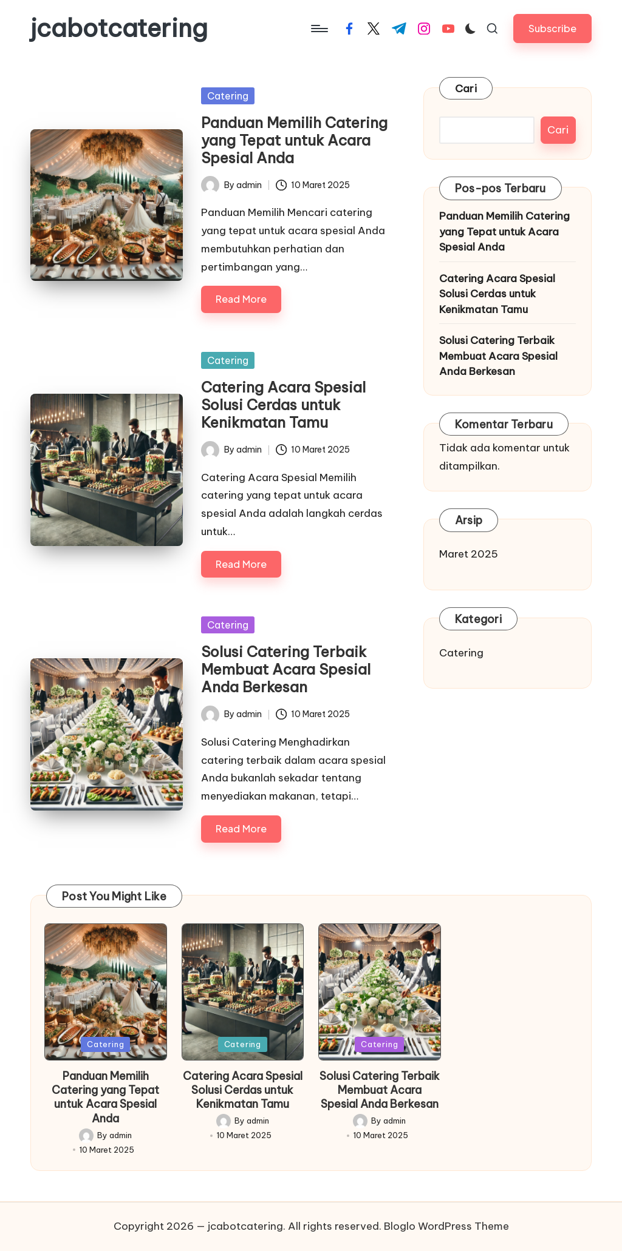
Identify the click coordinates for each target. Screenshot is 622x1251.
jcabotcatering (119, 28)
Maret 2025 (468, 554)
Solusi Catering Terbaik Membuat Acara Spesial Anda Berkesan (286, 669)
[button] (552, 28)
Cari (466, 88)
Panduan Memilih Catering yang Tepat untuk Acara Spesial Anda (294, 140)
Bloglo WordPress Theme (446, 1226)
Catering (227, 96)
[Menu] (318, 28)
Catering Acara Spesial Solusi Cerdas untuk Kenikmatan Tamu (283, 404)
